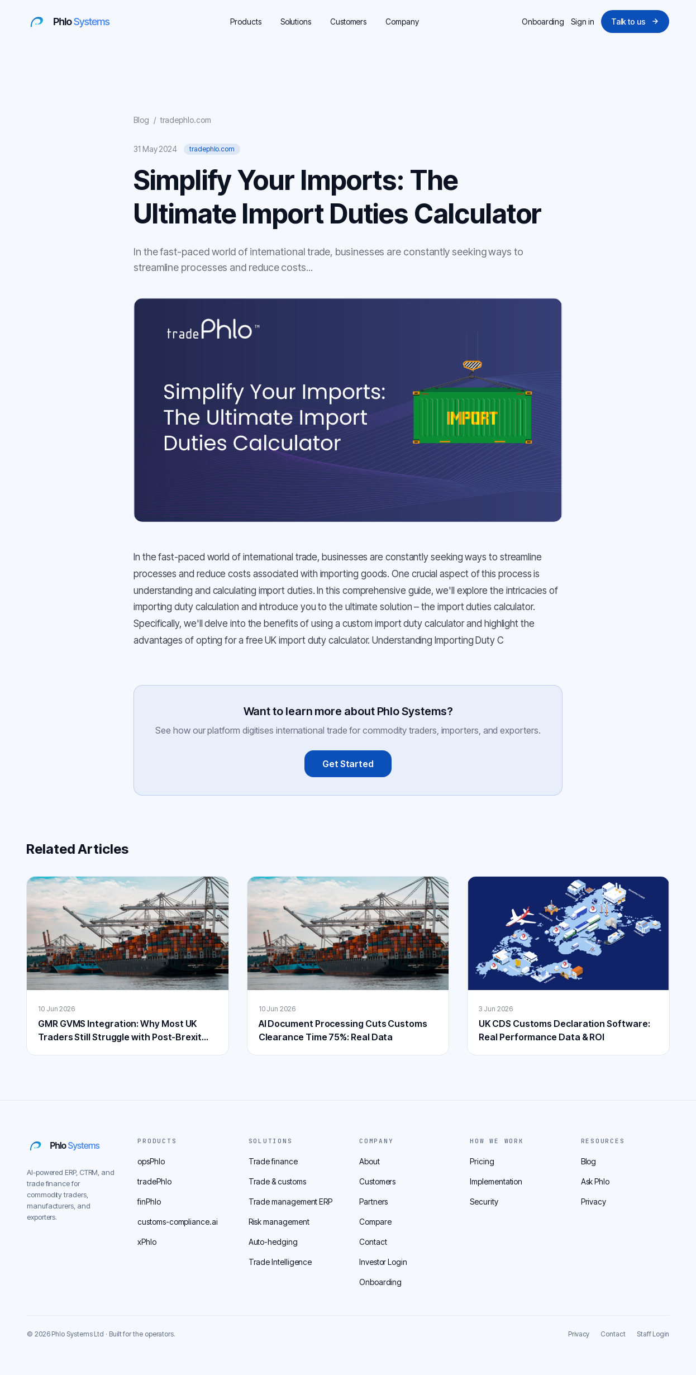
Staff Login (653, 1334)
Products (245, 21)
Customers (348, 21)
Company (401, 21)
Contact (373, 1241)
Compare (375, 1221)
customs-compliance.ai (177, 1221)
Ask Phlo (595, 1181)
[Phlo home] (77, 21)
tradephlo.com (185, 120)
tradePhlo (154, 1181)
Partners (373, 1201)
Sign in (582, 21)
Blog (141, 120)
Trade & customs (277, 1181)
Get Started (348, 763)
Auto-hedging (273, 1241)
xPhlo (146, 1241)
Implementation (496, 1181)
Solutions (295, 21)
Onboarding (543, 21)
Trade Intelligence (280, 1262)
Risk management (279, 1221)
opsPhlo (150, 1161)
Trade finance (273, 1161)
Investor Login (383, 1262)
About (369, 1161)
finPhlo (148, 1201)
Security (484, 1201)
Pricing (482, 1161)
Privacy (593, 1201)
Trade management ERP (290, 1201)
